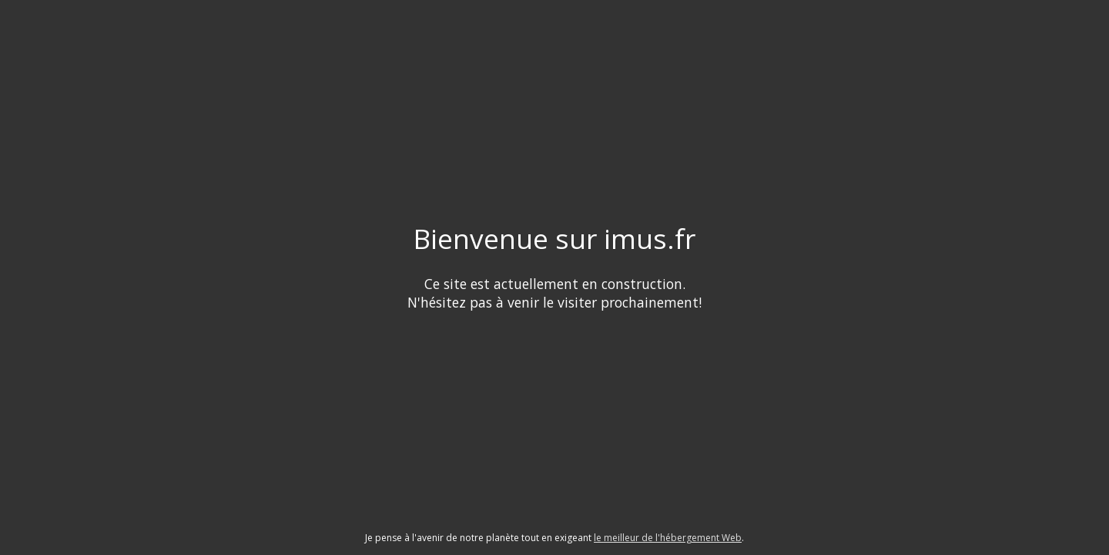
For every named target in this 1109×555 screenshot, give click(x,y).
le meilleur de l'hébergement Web (668, 537)
